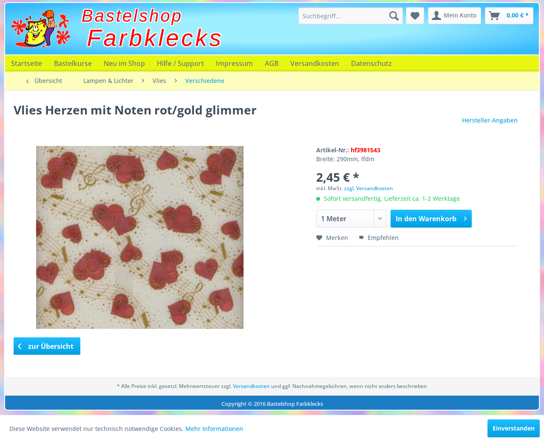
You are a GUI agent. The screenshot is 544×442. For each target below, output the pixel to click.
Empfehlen (379, 238)
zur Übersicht (46, 346)
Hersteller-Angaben (490, 120)
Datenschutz (371, 63)
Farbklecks (155, 38)
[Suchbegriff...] (350, 15)
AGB (271, 63)
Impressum (234, 63)
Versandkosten (314, 63)
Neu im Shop (124, 63)
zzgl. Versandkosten (368, 188)
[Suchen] (394, 15)
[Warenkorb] (509, 15)
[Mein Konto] (454, 15)
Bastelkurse (73, 63)
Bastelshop (132, 15)
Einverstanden (514, 428)
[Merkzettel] (415, 15)
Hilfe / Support (180, 63)
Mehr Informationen (214, 429)
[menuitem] (350, 15)
